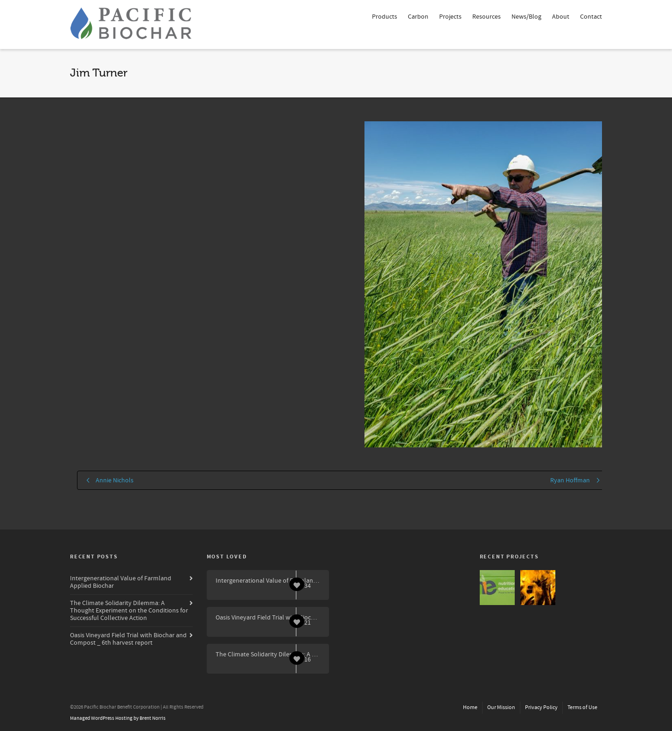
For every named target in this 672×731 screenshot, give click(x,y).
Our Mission (501, 707)
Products (384, 17)
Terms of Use (582, 707)
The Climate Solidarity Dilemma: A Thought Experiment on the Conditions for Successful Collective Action (129, 610)
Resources (486, 17)
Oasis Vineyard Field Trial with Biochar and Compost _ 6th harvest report (128, 639)
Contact (591, 17)
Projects (450, 17)
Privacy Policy (541, 707)
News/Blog (526, 17)
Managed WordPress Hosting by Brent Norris (118, 718)
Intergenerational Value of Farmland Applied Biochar (120, 582)
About (560, 17)
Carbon (418, 17)
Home (470, 707)
